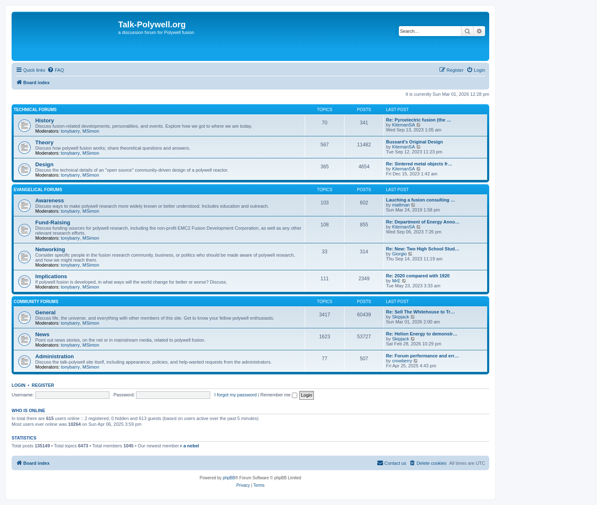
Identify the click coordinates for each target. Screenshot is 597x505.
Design (44, 164)
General (45, 312)
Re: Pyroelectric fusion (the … (418, 119)
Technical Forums (35, 109)
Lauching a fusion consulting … (420, 199)
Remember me (278, 394)
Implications (51, 276)
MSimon (91, 131)
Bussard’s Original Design (414, 141)
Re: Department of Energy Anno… (422, 221)
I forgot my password (235, 394)
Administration (54, 356)
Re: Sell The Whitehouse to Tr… (420, 311)
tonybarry (70, 131)
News (42, 334)
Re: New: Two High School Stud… (422, 248)
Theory (44, 142)
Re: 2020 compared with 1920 (417, 275)
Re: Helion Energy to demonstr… (421, 333)
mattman (401, 204)
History (44, 120)
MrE (396, 280)
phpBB (229, 478)
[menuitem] (55, 70)
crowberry (402, 360)
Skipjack (400, 316)
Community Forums (36, 301)
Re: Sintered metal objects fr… (419, 163)
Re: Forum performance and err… (422, 355)
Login (18, 385)
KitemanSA (403, 124)
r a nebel (189, 445)
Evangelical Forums (38, 189)
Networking (50, 249)
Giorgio (399, 253)
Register (43, 385)
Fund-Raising (52, 222)
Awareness (49, 200)
